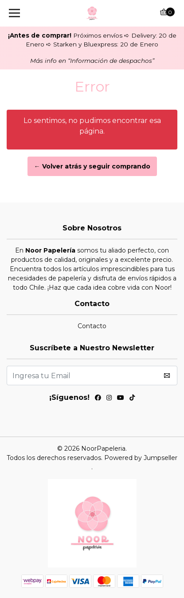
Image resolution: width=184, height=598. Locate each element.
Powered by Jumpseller (140, 458)
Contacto (92, 326)
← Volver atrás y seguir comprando (92, 166)
